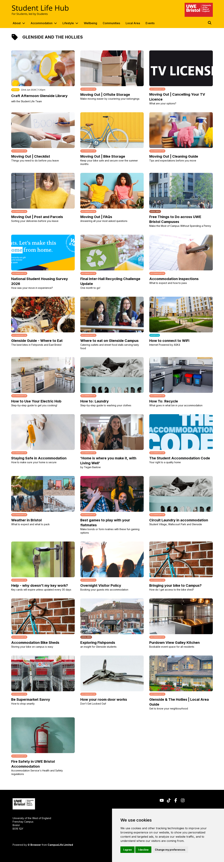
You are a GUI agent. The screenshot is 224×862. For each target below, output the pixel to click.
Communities (111, 23)
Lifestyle (68, 23)
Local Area (133, 23)
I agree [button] (127, 849)
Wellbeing (90, 23)
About (17, 23)
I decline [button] (143, 849)
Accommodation (41, 23)
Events (150, 23)
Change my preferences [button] (170, 849)
